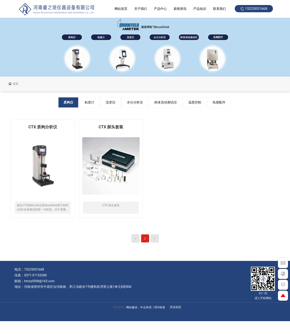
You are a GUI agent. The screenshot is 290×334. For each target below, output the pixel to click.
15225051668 (253, 8)
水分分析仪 (135, 102)
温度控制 (194, 102)
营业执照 (118, 307)
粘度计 (89, 102)
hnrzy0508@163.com (39, 281)
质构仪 (68, 102)
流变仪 (110, 102)
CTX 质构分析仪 (42, 127)
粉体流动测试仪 (165, 102)
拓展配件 (219, 102)
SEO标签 (159, 307)
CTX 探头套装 (111, 127)
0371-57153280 (35, 275)
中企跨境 (146, 307)
